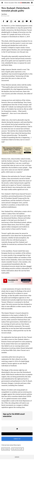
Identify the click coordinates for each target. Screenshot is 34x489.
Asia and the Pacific (17, 449)
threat (27, 361)
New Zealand (5, 449)
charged (28, 266)
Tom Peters (4, 14)
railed (27, 225)
